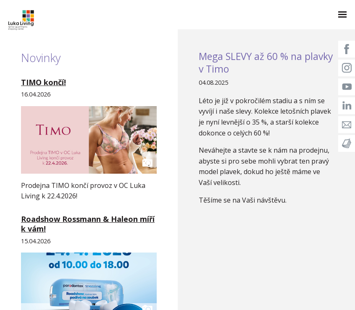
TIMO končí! (43, 82)
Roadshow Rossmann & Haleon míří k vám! (88, 224)
